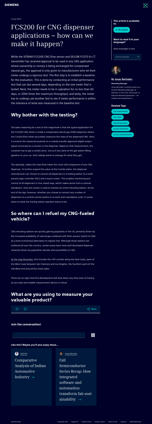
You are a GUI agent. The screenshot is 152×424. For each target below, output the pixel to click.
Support (123, 422)
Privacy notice (100, 422)
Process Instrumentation (122, 134)
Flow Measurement (120, 111)
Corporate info (62, 422)
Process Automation (120, 129)
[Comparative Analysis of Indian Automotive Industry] (31, 377)
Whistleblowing (135, 422)
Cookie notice (86, 422)
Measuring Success (120, 123)
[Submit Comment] (93, 335)
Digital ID (74, 422)
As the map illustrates (22, 259)
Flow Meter (117, 117)
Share (93, 309)
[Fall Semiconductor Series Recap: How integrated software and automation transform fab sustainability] (76, 377)
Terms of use (112, 422)
